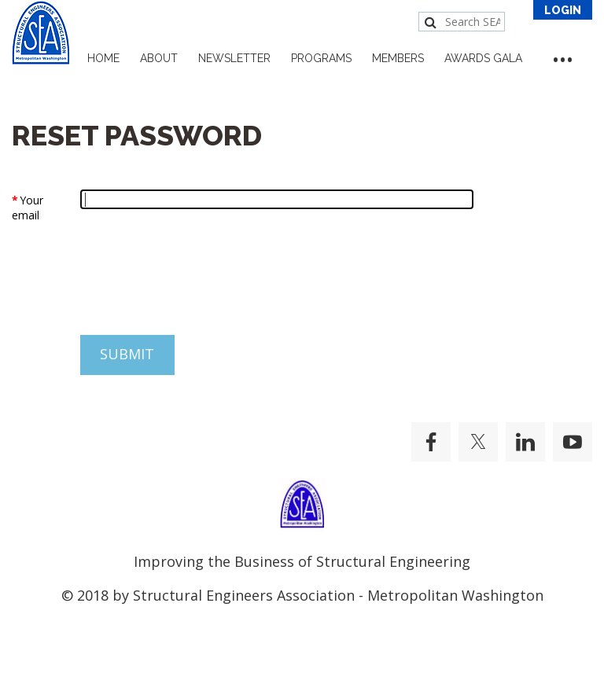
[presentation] (131, 288)
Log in (562, 10)
